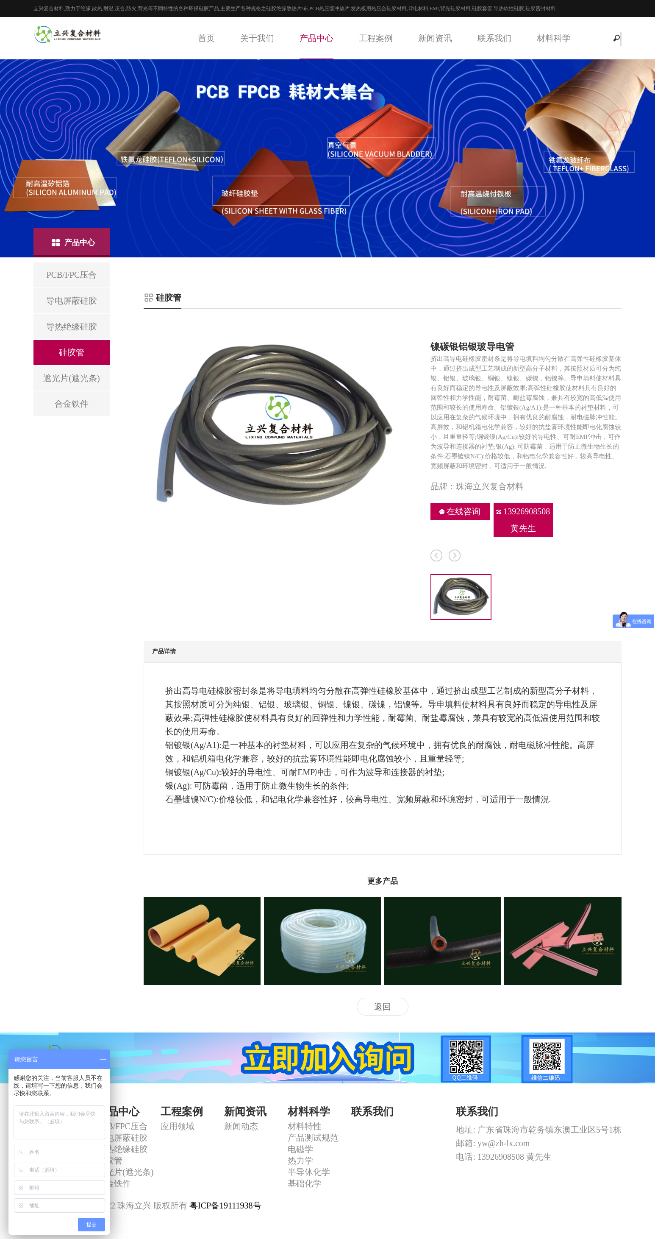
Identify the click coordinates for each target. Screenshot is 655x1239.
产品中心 (316, 38)
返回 (382, 1006)
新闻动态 (241, 1126)
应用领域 (177, 1126)
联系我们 (494, 38)
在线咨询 (459, 511)
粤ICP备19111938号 (225, 1205)
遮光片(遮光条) (125, 1172)
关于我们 (257, 38)
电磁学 (300, 1149)
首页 (206, 38)
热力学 (300, 1160)
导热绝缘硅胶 (122, 1149)
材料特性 (305, 1126)
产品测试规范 (313, 1137)
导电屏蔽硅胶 (122, 1137)
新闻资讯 (435, 38)
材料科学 (554, 38)
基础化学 (305, 1183)
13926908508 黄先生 (523, 520)
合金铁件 (114, 1183)
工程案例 (376, 38)
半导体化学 (309, 1172)
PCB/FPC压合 (122, 1126)
